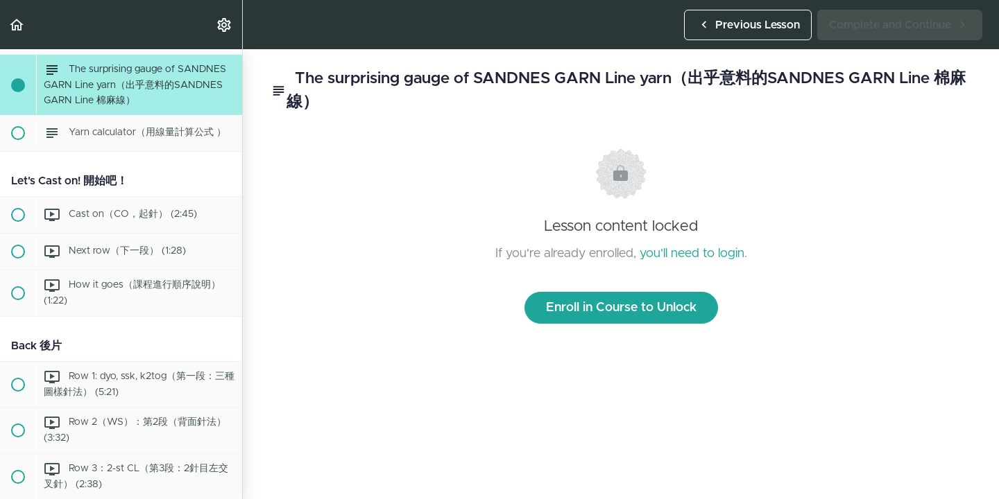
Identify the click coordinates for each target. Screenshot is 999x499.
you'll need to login (692, 253)
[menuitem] (224, 24)
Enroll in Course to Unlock (621, 307)
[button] (17, 24)
